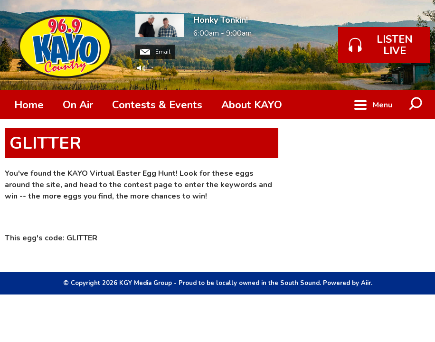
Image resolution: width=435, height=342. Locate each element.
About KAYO (251, 105)
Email (155, 52)
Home (29, 105)
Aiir (366, 283)
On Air (78, 105)
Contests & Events (157, 105)
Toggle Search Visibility (416, 104)
